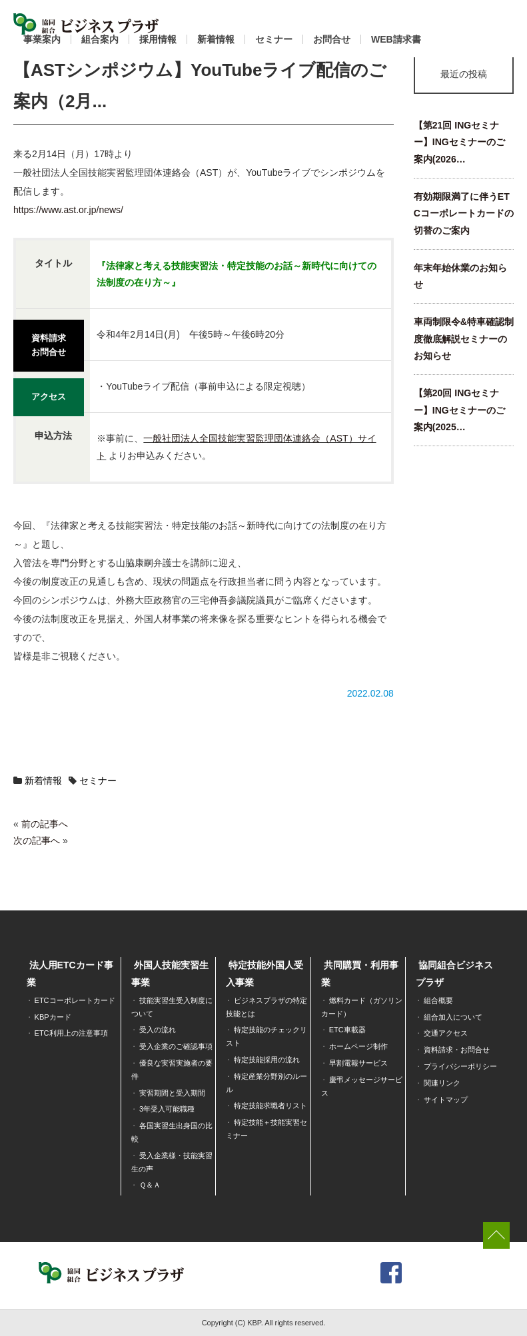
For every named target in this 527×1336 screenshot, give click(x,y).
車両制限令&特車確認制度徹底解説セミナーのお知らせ (464, 338)
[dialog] (502, 1309)
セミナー (273, 39)
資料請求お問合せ (48, 343)
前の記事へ (44, 824)
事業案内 (42, 39)
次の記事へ (36, 840)
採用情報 (158, 39)
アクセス (48, 391)
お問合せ (331, 39)
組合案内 (100, 39)
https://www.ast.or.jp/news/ (68, 209)
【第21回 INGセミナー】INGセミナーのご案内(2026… (459, 142)
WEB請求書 (396, 39)
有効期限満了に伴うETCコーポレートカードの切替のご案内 (464, 213)
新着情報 (216, 39)
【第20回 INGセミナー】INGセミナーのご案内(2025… (459, 410)
